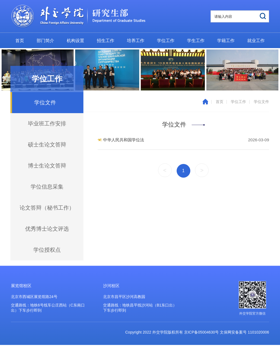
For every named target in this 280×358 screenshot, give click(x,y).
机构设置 (75, 40)
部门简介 (45, 40)
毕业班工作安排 (47, 124)
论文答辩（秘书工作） (47, 208)
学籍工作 (226, 40)
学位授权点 (47, 250)
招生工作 (105, 40)
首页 (19, 40)
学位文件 (261, 101)
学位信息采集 (47, 187)
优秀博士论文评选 (47, 229)
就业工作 (256, 40)
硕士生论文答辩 (47, 145)
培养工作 (135, 40)
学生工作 (196, 40)
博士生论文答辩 (47, 166)
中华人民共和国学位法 (123, 139)
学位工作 (165, 40)
